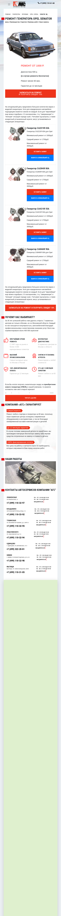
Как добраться (38, 501)
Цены (7, 22)
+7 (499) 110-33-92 (16, 514)
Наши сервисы (44, 22)
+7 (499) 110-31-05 (16, 572)
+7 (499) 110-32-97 (16, 503)
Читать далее (30, 398)
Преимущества (15, 22)
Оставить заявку (40, 151)
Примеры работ (33, 22)
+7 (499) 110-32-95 (16, 526)
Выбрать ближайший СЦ (40, 158)
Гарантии (24, 22)
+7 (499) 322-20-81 (16, 549)
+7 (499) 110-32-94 (16, 537)
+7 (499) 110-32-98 (16, 560)
